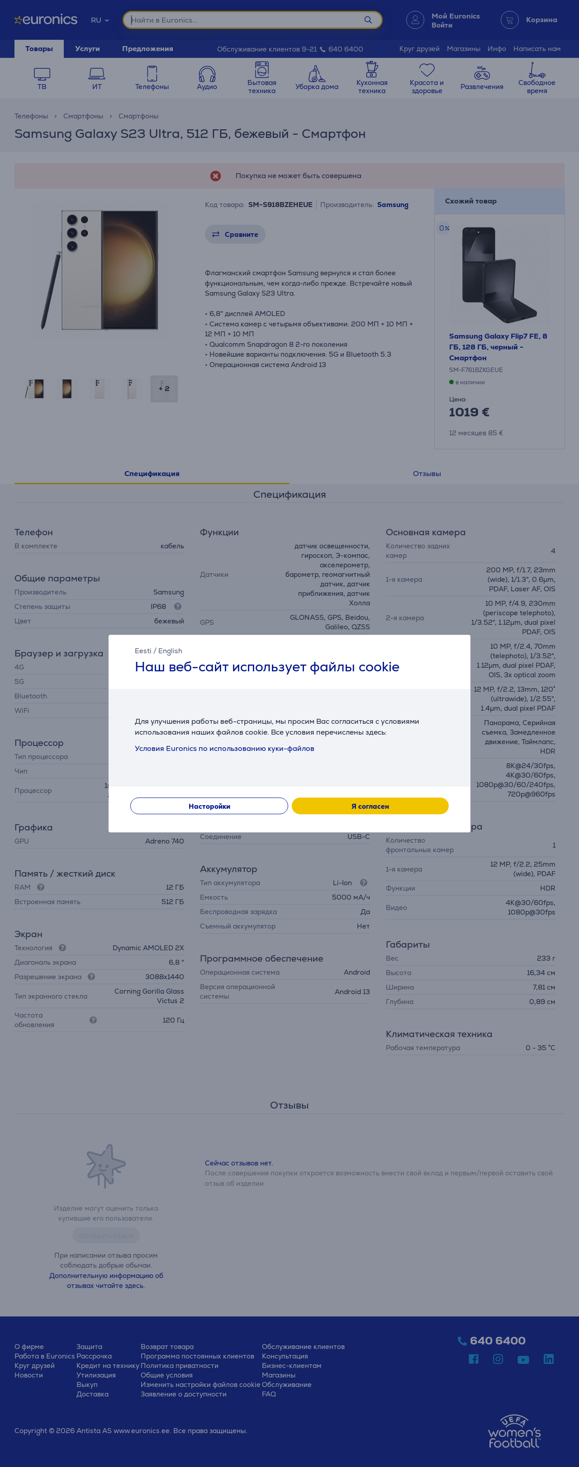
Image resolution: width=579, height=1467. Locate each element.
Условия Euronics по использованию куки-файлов (224, 748)
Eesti (143, 650)
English (170, 650)
